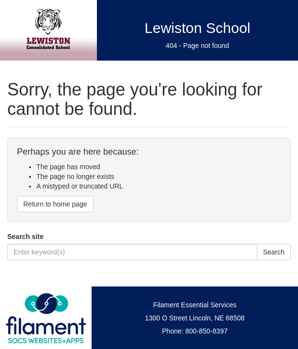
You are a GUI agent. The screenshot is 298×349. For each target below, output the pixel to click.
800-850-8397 (207, 331)
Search (273, 252)
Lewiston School (197, 28)
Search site (25, 236)
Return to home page (55, 204)
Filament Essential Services (194, 305)
